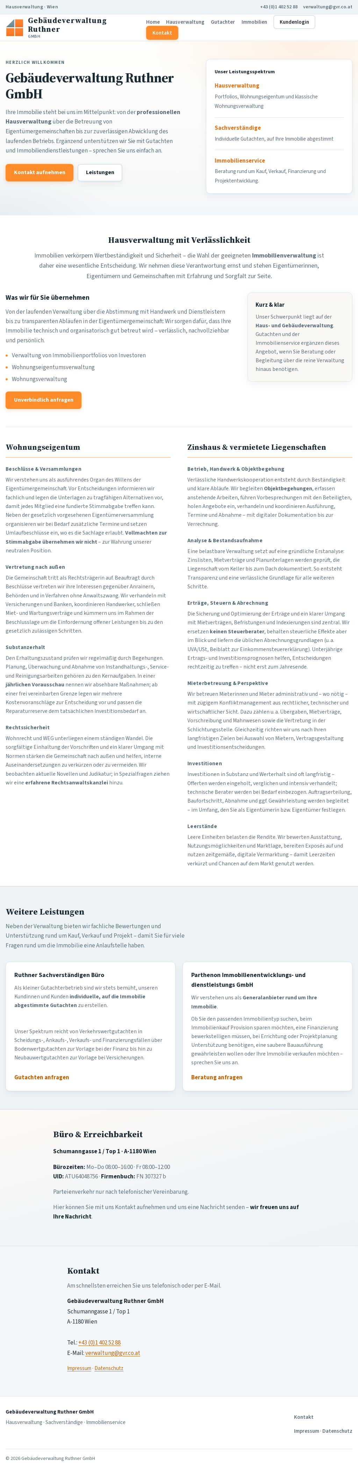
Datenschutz (108, 1368)
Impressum (79, 1368)
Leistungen (100, 172)
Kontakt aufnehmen (39, 172)
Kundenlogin (294, 22)
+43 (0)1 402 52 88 (279, 6)
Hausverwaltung (185, 22)
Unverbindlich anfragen (43, 400)
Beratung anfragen (217, 1077)
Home (153, 22)
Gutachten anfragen (41, 1077)
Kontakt (162, 33)
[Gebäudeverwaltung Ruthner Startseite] (73, 27)
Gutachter (223, 22)
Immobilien (254, 22)
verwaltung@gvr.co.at (327, 6)
